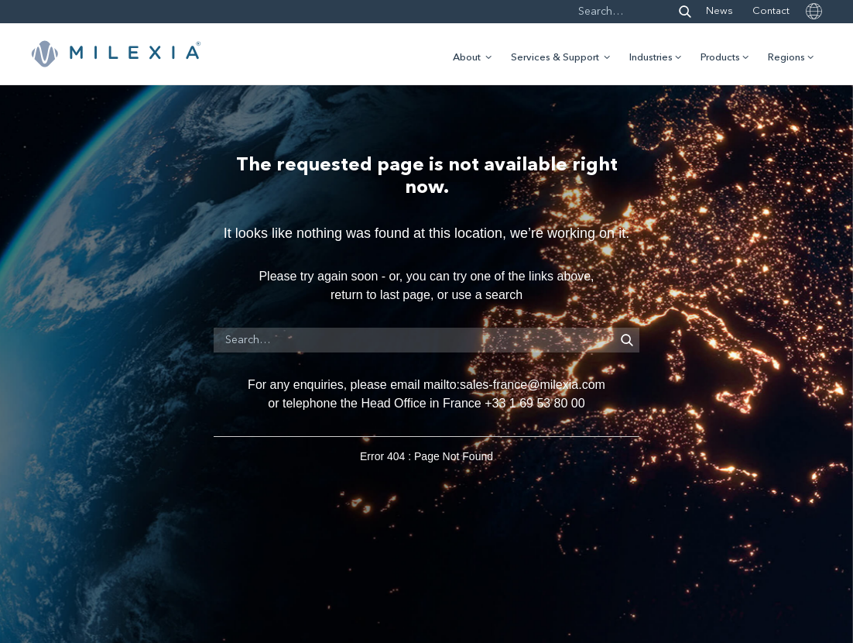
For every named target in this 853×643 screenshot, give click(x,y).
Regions (786, 58)
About (467, 58)
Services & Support (555, 58)
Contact (771, 11)
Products (720, 58)
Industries (651, 58)
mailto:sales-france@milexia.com (514, 384)
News (719, 11)
